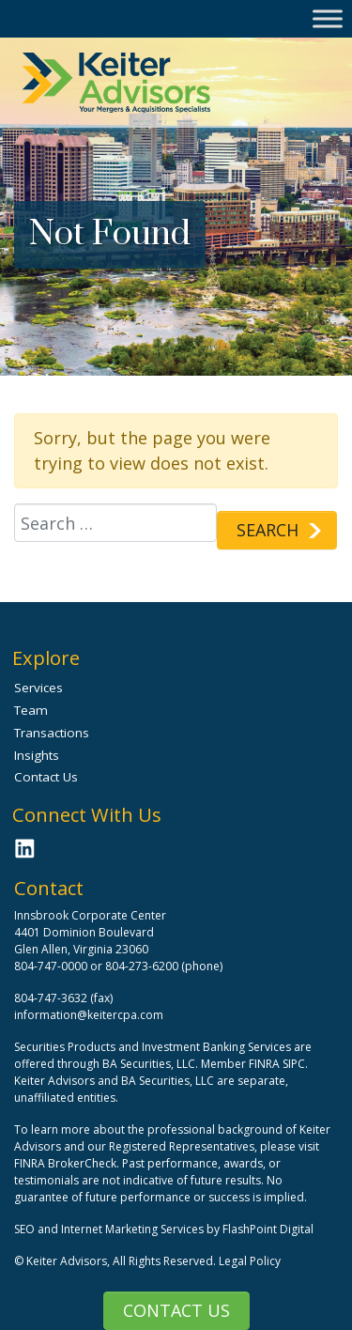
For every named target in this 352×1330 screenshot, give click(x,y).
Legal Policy (250, 1261)
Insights (36, 755)
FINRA (264, 1064)
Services (38, 687)
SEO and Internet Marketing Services (110, 1229)
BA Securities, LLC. (150, 1064)
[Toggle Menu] (328, 18)
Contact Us (176, 1310)
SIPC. (295, 1064)
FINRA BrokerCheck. (66, 1163)
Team (31, 710)
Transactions (51, 732)
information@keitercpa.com (88, 1015)
